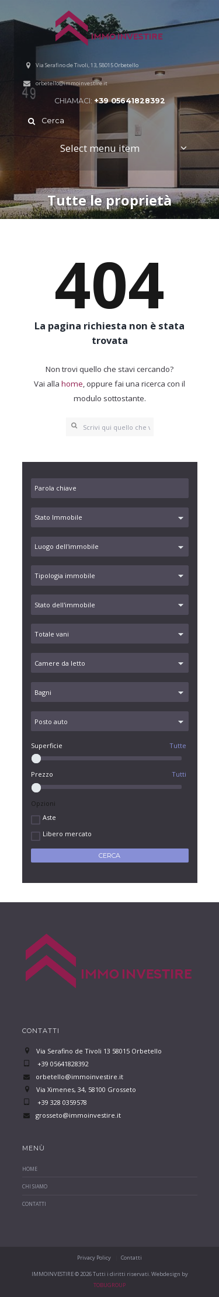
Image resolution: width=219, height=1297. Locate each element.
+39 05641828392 (129, 100)
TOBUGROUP (109, 1285)
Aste (49, 817)
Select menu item (100, 148)
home (72, 383)
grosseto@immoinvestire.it (78, 1115)
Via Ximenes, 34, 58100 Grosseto (86, 1089)
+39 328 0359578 (61, 1102)
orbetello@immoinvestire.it (71, 83)
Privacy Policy (94, 1257)
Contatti (34, 1204)
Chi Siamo (34, 1186)
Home (29, 1169)
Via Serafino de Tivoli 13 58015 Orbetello (99, 1050)
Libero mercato (67, 833)
